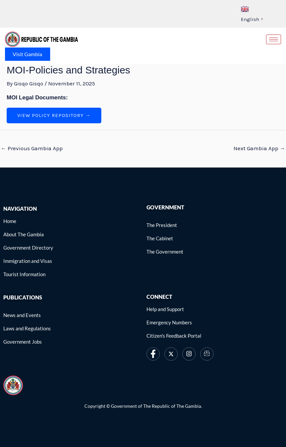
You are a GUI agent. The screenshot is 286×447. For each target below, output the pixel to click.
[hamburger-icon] (273, 39)
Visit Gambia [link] (28, 54)
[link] (41, 38)
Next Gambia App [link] (259, 148)
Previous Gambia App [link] (32, 148)
